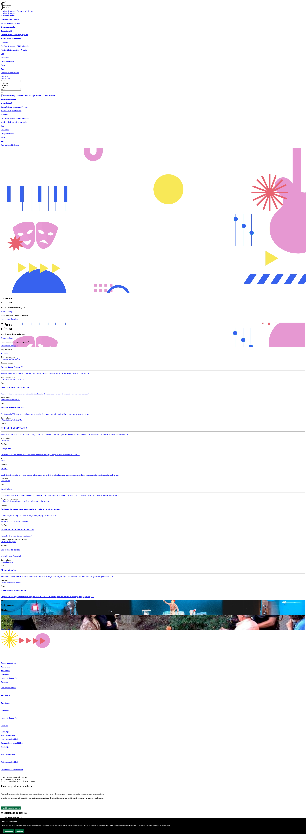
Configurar (20, 831)
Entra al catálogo (7, 311)
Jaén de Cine (5, 629)
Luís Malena (5, 481)
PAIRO (3, 460)
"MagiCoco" (5, 440)
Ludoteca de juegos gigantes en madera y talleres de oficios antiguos (25, 501)
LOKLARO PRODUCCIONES (12, 379)
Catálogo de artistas (8, 11)
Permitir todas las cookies (11, 808)
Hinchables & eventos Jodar (11, 582)
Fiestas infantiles (7, 562)
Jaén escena (19, 11)
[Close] (2, 94)
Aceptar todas (9, 831)
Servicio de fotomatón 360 (10, 400)
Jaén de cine (28, 11)
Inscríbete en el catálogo (9, 319)
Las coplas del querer (8, 542)
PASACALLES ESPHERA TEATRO (14, 521)
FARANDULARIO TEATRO (11, 420)
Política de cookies (165, 825)
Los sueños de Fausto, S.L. (10, 359)
